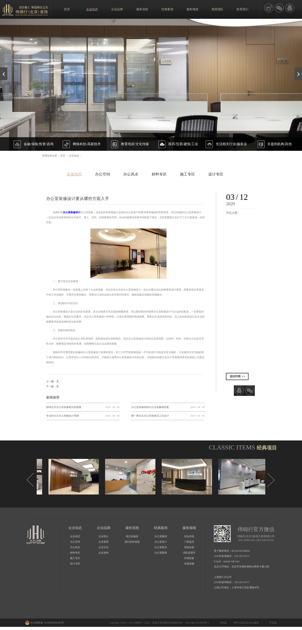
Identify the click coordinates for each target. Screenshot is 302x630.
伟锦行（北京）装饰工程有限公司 (153, 622)
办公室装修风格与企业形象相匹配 (150, 407)
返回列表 (237, 376)
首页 (67, 9)
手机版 (222, 622)
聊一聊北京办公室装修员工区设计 (150, 415)
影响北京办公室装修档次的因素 (63, 407)
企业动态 (74, 155)
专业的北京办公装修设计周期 (62, 415)
